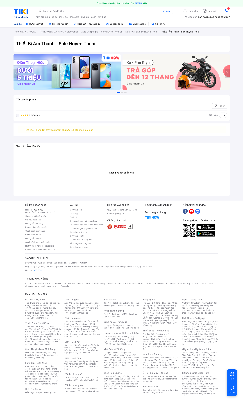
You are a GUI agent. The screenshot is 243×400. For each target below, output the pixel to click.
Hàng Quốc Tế (150, 299)
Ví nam (67, 389)
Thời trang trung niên (79, 313)
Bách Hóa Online (113, 373)
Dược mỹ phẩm (50, 384)
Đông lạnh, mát (44, 331)
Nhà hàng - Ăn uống (157, 362)
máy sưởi (186, 376)
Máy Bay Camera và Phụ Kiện (199, 366)
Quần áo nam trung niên (80, 334)
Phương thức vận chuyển (36, 227)
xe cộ (54, 17)
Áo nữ (67, 303)
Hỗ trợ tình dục (47, 381)
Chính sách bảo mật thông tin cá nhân (86, 225)
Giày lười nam (70, 361)
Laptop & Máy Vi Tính (163, 318)
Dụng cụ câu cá (195, 331)
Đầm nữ (74, 303)
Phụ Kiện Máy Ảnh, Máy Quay (195, 352)
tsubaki (65, 286)
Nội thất (116, 357)
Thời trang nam (72, 318)
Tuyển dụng (75, 217)
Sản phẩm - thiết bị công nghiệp (160, 319)
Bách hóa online (156, 315)
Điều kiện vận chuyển (79, 247)
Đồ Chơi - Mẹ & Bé (35, 299)
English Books (158, 392)
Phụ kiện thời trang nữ (113, 314)
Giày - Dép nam (72, 358)
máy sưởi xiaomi (202, 386)
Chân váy (83, 308)
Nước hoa (35, 381)
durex (87, 283)
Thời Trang (167, 303)
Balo (106, 303)
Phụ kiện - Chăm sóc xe (153, 376)
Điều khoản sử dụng (78, 232)
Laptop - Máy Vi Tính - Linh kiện (121, 333)
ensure (80, 283)
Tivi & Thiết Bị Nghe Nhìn (158, 321)
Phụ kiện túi (92, 380)
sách (93, 17)
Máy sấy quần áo (195, 313)
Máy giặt (191, 308)
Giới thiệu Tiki (76, 210)
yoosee (181, 283)
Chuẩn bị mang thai (39, 318)
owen (72, 283)
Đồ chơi (53, 303)
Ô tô (158, 379)
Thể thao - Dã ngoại (156, 308)
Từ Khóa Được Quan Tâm (195, 373)
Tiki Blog (74, 213)
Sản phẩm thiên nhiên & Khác (41, 375)
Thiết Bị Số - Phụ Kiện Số (156, 330)
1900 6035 (38, 270)
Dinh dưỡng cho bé (39, 310)
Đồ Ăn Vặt (113, 384)
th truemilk (56, 283)
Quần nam (81, 321)
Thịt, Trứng (39, 326)
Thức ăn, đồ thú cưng (39, 341)
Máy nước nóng (199, 310)
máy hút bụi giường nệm (198, 387)
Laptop (128, 344)
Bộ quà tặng (116, 389)
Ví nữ (93, 377)
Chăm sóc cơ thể (38, 371)
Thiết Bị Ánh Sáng (199, 355)
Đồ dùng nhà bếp (33, 392)
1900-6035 (38, 210)
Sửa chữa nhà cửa (116, 355)
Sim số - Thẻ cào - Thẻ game (165, 367)
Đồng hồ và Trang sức (115, 322)
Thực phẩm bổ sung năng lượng (200, 340)
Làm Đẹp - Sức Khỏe (36, 363)
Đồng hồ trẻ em (132, 328)
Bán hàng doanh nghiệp (80, 243)
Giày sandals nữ (80, 348)
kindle (148, 283)
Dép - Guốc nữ (84, 345)
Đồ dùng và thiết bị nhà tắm (122, 360)
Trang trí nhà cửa (111, 352)
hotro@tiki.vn (48, 246)
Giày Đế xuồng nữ (82, 352)
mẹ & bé (63, 17)
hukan (47, 286)
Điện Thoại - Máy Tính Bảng (40, 349)
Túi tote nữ (81, 380)
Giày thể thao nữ (204, 339)
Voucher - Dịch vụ (152, 354)
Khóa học (166, 357)
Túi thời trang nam (74, 385)
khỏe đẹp (74, 17)
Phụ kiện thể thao (199, 326)
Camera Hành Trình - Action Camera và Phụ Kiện (199, 357)
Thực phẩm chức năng (40, 369)
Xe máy (151, 379)
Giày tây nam (84, 361)
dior (36, 283)
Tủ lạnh (190, 305)
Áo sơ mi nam (82, 324)
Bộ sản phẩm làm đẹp (41, 382)
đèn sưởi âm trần (194, 394)
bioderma (96, 283)
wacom (164, 283)
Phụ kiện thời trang (114, 310)
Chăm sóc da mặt (33, 366)
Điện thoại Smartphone (35, 352)
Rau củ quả (35, 329)
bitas (211, 283)
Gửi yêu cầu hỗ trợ (33, 220)
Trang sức (108, 325)
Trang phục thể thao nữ (192, 321)
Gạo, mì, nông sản (40, 334)
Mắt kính (128, 314)
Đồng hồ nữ (119, 325)
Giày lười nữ (88, 350)
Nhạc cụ (124, 365)
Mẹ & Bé (159, 313)
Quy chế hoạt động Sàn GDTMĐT (122, 210)
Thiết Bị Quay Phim (197, 365)
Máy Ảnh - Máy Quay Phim (196, 349)
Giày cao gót (70, 345)
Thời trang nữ (71, 299)
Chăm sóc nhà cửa (42, 344)
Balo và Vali (110, 299)
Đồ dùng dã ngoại (200, 324)
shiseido (29, 286)
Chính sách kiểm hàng (35, 231)
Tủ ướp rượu (210, 313)
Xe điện (169, 376)
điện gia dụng (43, 17)
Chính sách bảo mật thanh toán (83, 221)
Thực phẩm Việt (49, 329)
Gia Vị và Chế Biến (117, 381)
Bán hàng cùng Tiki (116, 213)
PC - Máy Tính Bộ (116, 344)
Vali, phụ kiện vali (131, 305)
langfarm (39, 286)
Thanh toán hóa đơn (152, 357)
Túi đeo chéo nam (80, 389)
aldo (125, 283)
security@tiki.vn (47, 249)
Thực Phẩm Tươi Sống (37, 323)
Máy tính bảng (37, 357)
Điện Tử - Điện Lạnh (192, 299)
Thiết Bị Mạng (119, 341)
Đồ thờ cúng (114, 365)
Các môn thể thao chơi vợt (199, 335)
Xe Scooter (166, 379)
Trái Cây (29, 326)
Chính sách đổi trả (33, 235)
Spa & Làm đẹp (161, 360)
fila (59, 286)
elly (103, 283)
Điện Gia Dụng (33, 389)
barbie (66, 283)
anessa (173, 283)
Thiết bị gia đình (49, 392)
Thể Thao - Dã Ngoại (193, 318)
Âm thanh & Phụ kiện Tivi (193, 303)
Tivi (188, 310)
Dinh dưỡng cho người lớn (41, 313)
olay (188, 283)
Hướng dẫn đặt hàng (34, 223)
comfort (203, 283)
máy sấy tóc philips (201, 379)
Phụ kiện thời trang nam (120, 315)
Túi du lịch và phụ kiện (119, 303)
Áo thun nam (70, 321)
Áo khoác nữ (85, 305)
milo (109, 283)
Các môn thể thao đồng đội (200, 334)
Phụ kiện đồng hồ (116, 328)
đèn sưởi (195, 376)
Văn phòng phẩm (165, 390)
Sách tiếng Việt (149, 390)
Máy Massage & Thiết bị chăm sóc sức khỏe (43, 372)
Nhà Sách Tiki (150, 386)
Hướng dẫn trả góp (33, 238)
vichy (53, 286)
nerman (156, 283)
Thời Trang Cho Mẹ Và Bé (36, 303)
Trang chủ (192, 11)
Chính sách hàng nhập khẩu (37, 242)
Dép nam (78, 364)
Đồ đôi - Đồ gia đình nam (84, 329)
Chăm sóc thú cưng (112, 376)
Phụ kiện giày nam (78, 366)
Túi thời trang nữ (73, 374)
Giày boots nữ (74, 350)
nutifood (140, 283)
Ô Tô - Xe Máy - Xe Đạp (155, 373)
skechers (116, 283)
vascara (28, 283)
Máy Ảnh (205, 367)
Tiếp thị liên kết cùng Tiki (81, 239)
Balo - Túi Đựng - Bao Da (198, 360)
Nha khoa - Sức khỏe (159, 365)
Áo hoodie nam (77, 326)
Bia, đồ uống (35, 336)
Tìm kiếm (165, 11)
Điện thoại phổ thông (39, 355)
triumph (131, 283)
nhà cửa (85, 17)
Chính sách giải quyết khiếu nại (83, 228)
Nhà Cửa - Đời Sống (114, 349)
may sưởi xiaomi (195, 384)
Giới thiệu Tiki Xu (77, 236)
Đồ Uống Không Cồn (120, 386)
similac (195, 283)
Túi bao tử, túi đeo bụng (88, 391)
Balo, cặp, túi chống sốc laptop (121, 304)
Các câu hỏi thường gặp (35, 216)
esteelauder (44, 283)
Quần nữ (83, 303)
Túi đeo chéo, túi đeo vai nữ (76, 377)
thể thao (102, 17)
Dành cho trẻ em (38, 339)
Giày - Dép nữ (71, 341)
